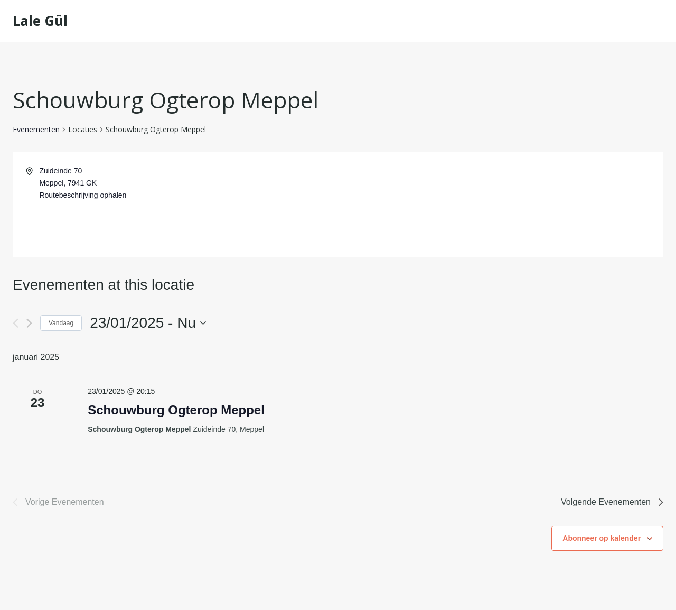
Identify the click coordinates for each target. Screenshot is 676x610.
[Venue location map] (499, 204)
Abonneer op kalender (601, 538)
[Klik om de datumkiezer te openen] (148, 323)
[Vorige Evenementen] (15, 323)
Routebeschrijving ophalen (82, 195)
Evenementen (36, 129)
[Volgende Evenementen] (29, 323)
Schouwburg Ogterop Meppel (176, 410)
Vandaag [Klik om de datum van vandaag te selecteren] (61, 323)
